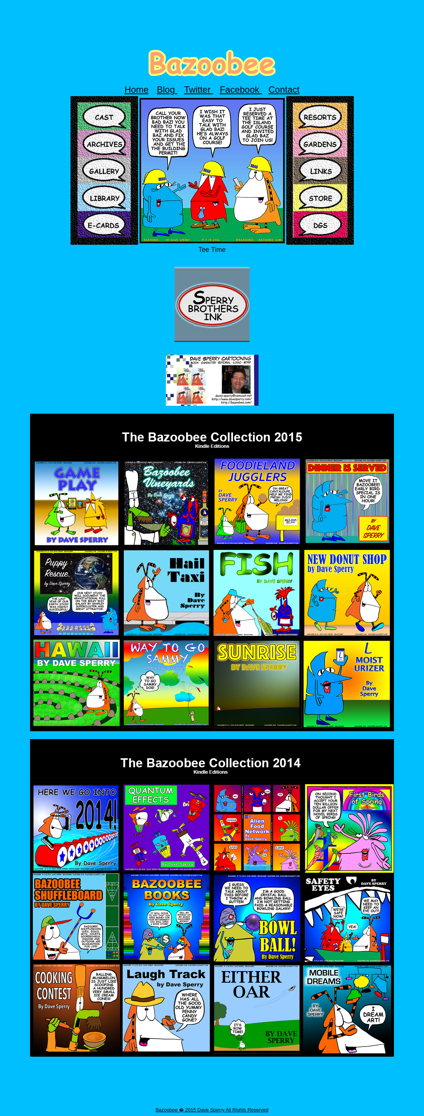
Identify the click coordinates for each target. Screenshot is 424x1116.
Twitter (198, 89)
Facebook (241, 89)
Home (137, 89)
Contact (284, 89)
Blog (167, 89)
